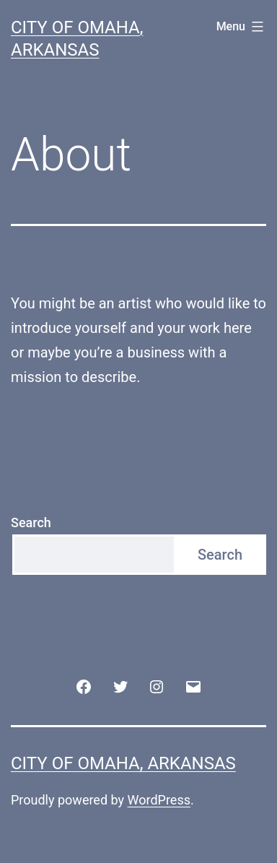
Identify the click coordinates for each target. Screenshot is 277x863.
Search (31, 522)
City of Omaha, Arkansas (123, 763)
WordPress (159, 799)
